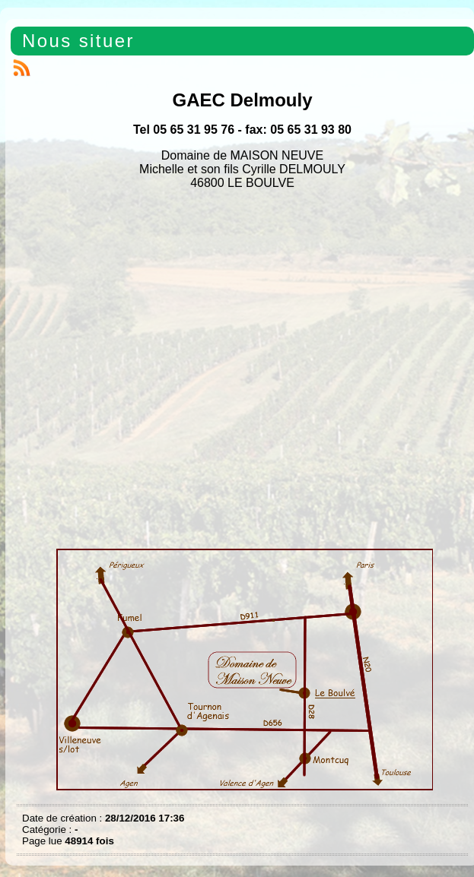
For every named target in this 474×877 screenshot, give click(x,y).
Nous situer (78, 40)
